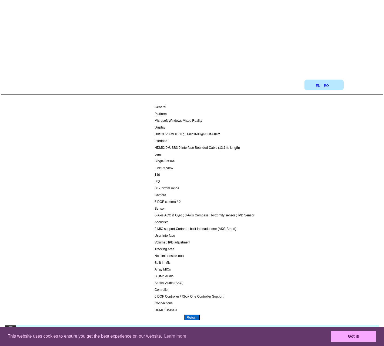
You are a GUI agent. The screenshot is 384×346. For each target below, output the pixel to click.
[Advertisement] (192, 38)
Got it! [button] (353, 336)
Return (191, 317)
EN (318, 86)
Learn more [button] (175, 336)
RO (326, 86)
